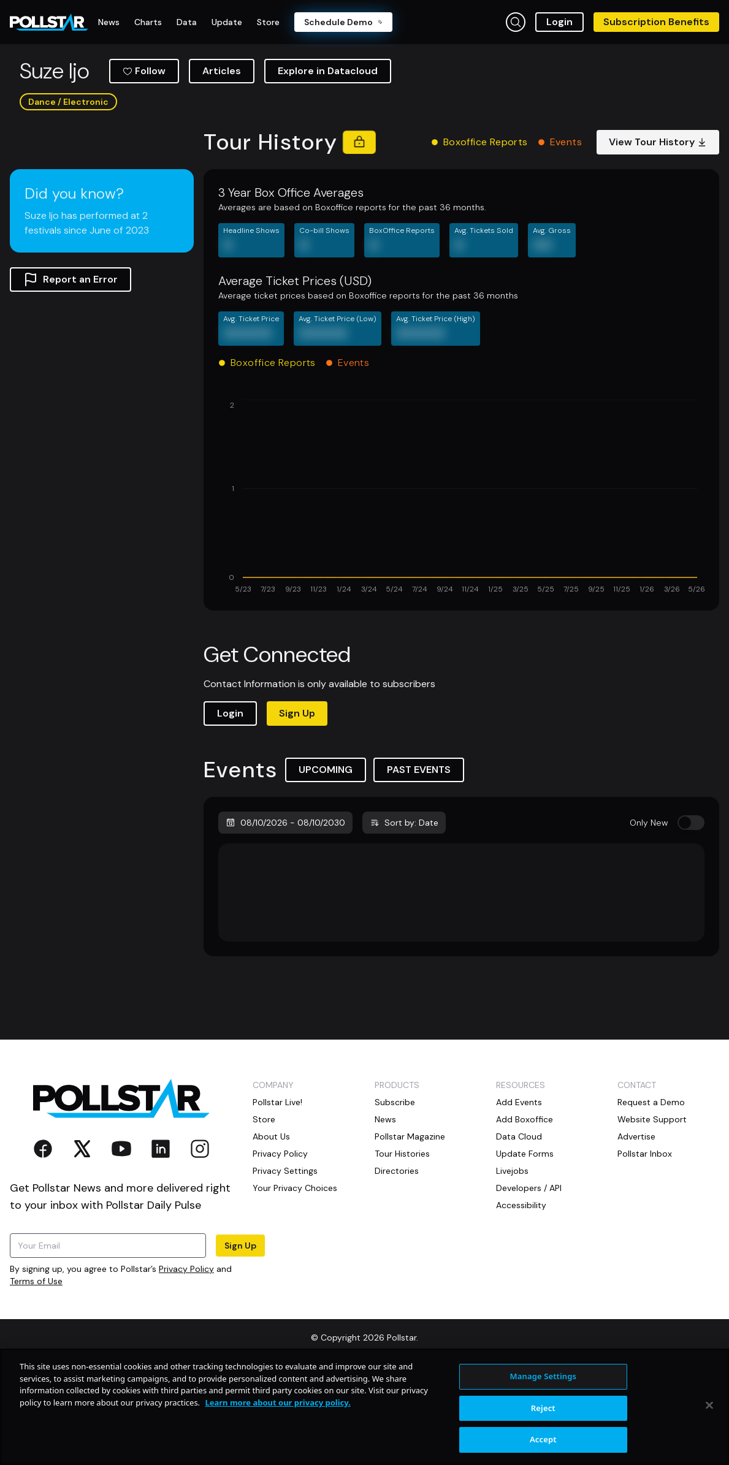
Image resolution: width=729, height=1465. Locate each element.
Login (559, 21)
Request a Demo (651, 1196)
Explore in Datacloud (328, 165)
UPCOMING (326, 864)
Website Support (652, 1213)
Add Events (519, 1196)
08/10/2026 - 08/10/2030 (285, 917)
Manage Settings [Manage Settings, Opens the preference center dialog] (543, 1376)
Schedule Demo (343, 22)
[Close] (709, 1405)
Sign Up (297, 807)
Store (264, 1213)
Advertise (636, 1230)
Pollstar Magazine (410, 1230)
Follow (144, 165)
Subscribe (395, 1196)
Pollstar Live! (277, 1196)
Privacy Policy (280, 1248)
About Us (271, 1230)
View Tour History (658, 236)
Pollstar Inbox (644, 1248)
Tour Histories (402, 1248)
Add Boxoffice (524, 1213)
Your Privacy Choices (295, 1282)
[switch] (690, 917)
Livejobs (512, 1265)
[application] (461, 592)
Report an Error (70, 374)
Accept (543, 1439)
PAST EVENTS (419, 864)
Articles (221, 165)
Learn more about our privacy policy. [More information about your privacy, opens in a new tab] (277, 1402)
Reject (543, 1408)
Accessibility (521, 1299)
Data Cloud (519, 1230)
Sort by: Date (404, 917)
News (385, 1213)
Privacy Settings (285, 1265)
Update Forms (525, 1248)
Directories (397, 1265)
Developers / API (529, 1282)
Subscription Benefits (656, 21)
